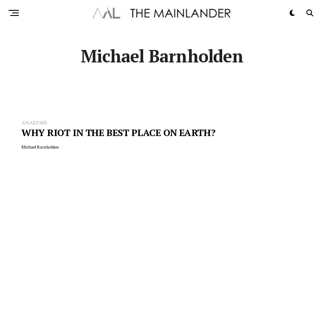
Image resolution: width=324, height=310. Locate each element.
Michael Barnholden (40, 147)
